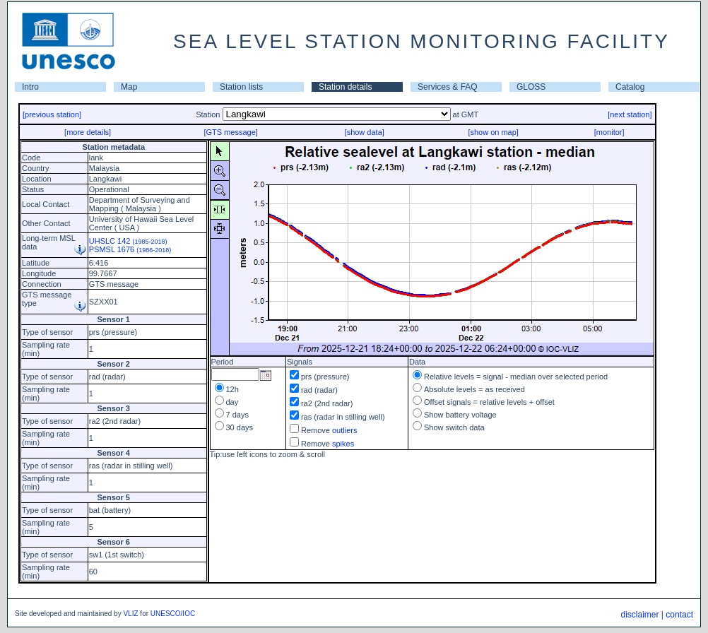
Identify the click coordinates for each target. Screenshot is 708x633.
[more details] (87, 132)
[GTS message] (230, 132)
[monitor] (609, 132)
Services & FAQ (448, 87)
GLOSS (531, 87)
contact (679, 615)
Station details (345, 87)
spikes (343, 443)
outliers (344, 430)
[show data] (364, 132)
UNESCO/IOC (173, 613)
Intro (30, 87)
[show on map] (493, 132)
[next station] (629, 114)
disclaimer (639, 615)
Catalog (629, 87)
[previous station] (52, 114)
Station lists (241, 87)
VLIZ (130, 613)
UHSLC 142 (128, 241)
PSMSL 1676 (130, 249)
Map (129, 87)
